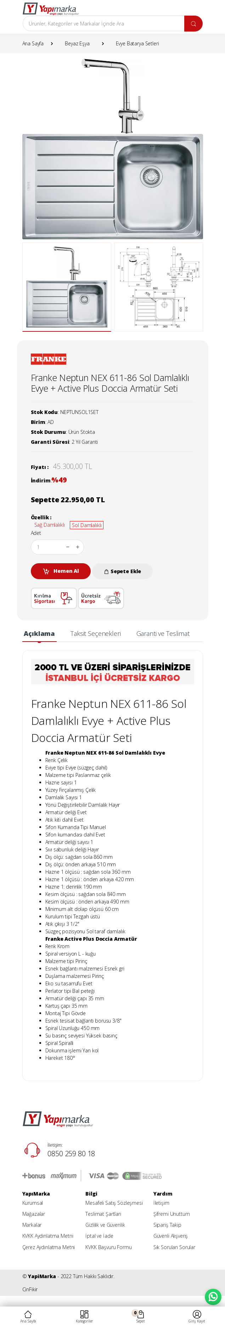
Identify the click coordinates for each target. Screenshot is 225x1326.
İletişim (161, 1202)
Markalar (32, 1224)
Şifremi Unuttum (171, 1213)
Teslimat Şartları (103, 1213)
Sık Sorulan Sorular (174, 1247)
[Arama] (104, 23)
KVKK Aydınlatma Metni (47, 1235)
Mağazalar (33, 1213)
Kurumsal (32, 1202)
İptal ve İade (99, 1235)
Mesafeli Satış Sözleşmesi (113, 1202)
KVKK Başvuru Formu (108, 1247)
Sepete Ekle (122, 571)
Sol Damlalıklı (86, 525)
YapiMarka (42, 1276)
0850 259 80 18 (71, 1153)
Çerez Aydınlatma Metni (48, 1247)
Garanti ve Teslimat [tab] (163, 633)
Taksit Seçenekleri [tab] (95, 633)
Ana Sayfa (33, 43)
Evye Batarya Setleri (137, 43)
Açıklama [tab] (39, 633)
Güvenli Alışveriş (170, 1235)
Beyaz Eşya (77, 43)
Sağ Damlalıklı (49, 524)
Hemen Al (61, 571)
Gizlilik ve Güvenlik (105, 1224)
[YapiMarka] (50, 9)
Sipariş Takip (167, 1224)
